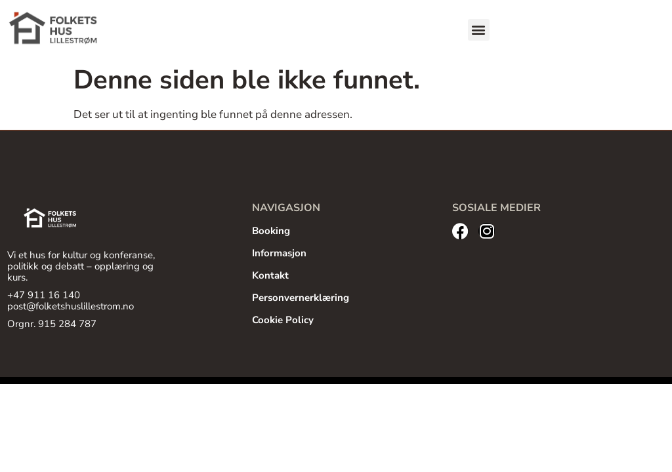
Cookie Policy (283, 319)
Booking (271, 230)
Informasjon (279, 253)
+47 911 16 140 (43, 295)
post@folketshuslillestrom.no (70, 306)
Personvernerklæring (300, 297)
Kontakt (270, 275)
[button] (479, 30)
